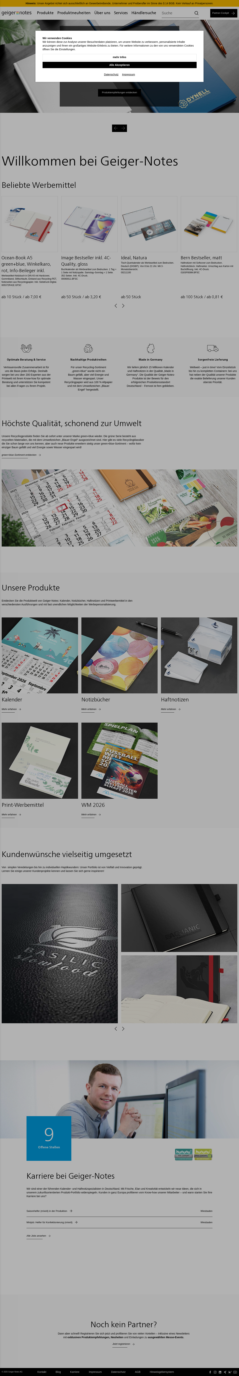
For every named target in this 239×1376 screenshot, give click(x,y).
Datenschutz (111, 65)
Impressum (128, 65)
